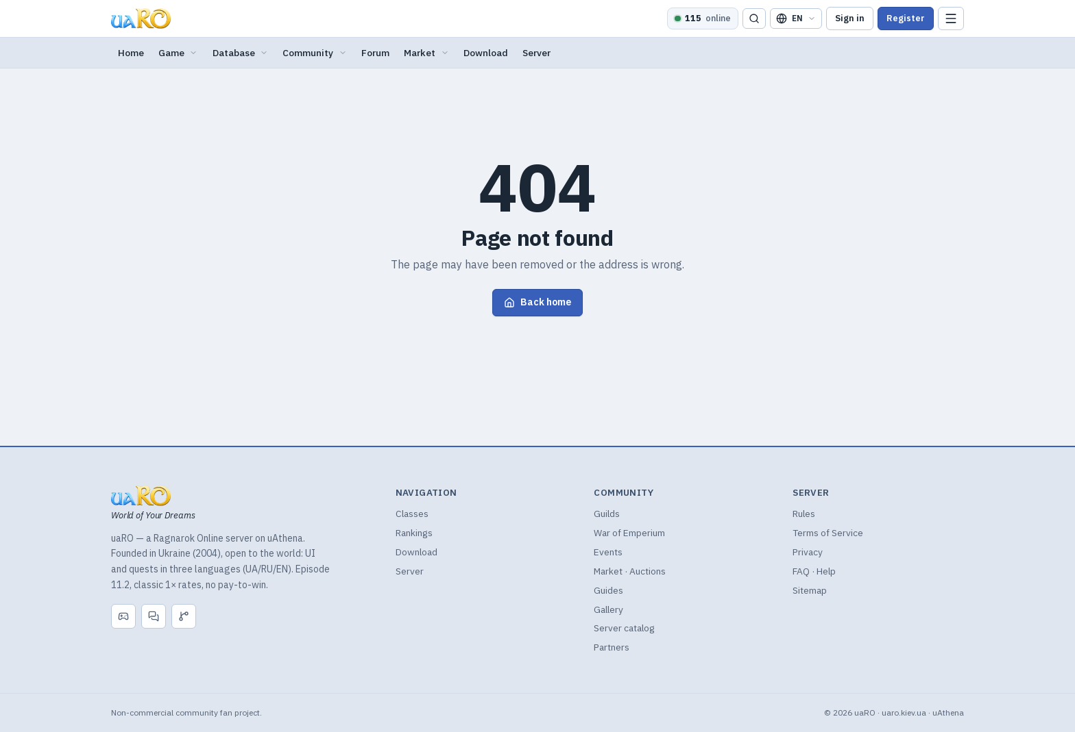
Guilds (607, 513)
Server (536, 53)
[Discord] (123, 616)
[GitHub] (183, 616)
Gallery (608, 609)
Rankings (414, 533)
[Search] (754, 18)
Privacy (808, 552)
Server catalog (624, 628)
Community (314, 53)
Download (485, 53)
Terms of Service (828, 533)
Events (608, 552)
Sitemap (810, 590)
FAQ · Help (814, 571)
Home (131, 53)
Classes (412, 513)
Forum (375, 53)
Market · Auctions (630, 571)
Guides (608, 590)
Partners (611, 647)
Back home (537, 302)
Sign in (850, 18)
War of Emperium (629, 533)
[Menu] (951, 19)
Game (178, 53)
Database (241, 53)
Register (905, 18)
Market (426, 53)
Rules (804, 513)
